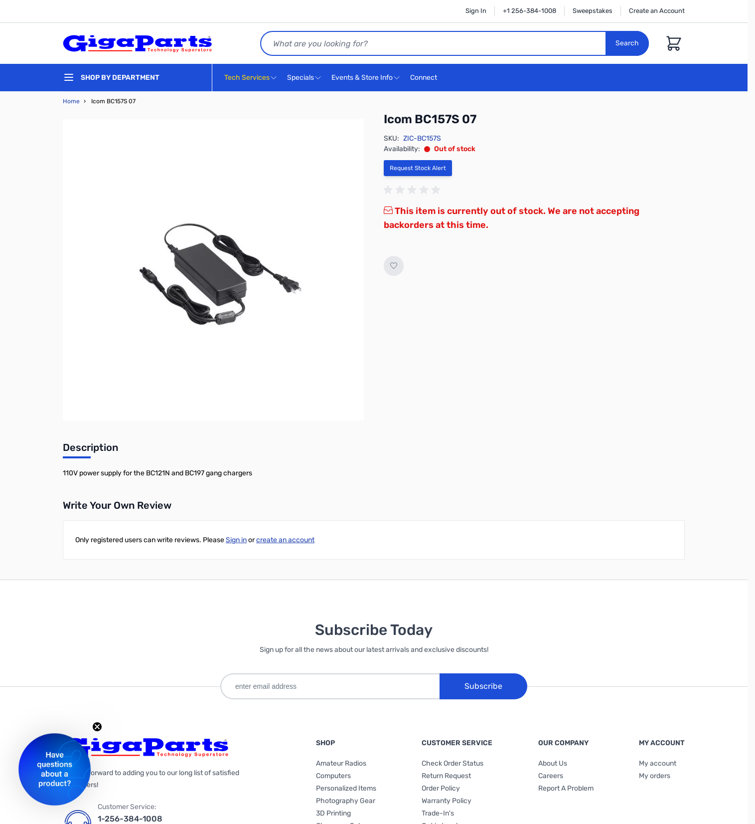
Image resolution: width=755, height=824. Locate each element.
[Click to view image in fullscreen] (213, 269)
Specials (300, 77)
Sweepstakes (592, 10)
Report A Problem (566, 788)
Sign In (475, 10)
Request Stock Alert (418, 168)
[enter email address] (330, 686)
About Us (552, 763)
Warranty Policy (446, 801)
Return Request (446, 776)
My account (657, 763)
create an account (285, 540)
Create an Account (657, 10)
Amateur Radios (341, 763)
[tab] (90, 450)
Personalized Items (346, 788)
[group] (414, 190)
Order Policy (441, 788)
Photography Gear (345, 801)
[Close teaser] (97, 727)
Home (71, 101)
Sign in (236, 540)
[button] (54, 769)
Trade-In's (438, 813)
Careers (550, 776)
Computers (333, 776)
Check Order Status (452, 763)
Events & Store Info (362, 77)
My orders (654, 776)
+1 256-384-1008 (529, 10)
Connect (425, 78)
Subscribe (483, 686)
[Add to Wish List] (394, 266)
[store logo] (137, 43)
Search (627, 43)
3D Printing (333, 813)
